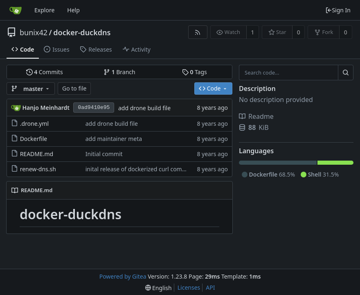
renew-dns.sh (38, 169)
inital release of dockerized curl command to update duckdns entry (175, 169)
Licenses (189, 287)
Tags (194, 72)
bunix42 (33, 32)
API (210, 287)
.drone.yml (34, 123)
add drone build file (144, 108)
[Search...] (345, 72)
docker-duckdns (81, 32)
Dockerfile (33, 139)
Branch (119, 72)
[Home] (15, 10)
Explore (44, 10)
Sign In (338, 10)
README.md (37, 154)
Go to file (74, 88)
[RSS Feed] (197, 32)
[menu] (158, 288)
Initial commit (104, 154)
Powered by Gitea (122, 276)
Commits (44, 72)
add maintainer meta (114, 139)
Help (73, 10)
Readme (256, 116)
